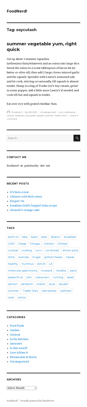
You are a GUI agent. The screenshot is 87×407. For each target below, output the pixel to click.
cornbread (52, 250)
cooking (27, 250)
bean (34, 236)
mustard (46, 270)
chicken (49, 243)
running (58, 277)
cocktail (13, 250)
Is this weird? (18, 348)
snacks (41, 284)
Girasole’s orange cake (25, 210)
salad (70, 277)
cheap (22, 243)
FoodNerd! (17, 11)
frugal (37, 257)
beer (44, 236)
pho (29, 277)
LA (50, 263)
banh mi (13, 236)
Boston (55, 236)
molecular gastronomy (22, 270)
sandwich (27, 284)
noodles (61, 270)
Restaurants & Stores (23, 357)
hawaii (70, 257)
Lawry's (10, 115)
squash (40, 115)
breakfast (70, 236)
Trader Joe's (60, 115)
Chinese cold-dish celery (26, 196)
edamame (69, 112)
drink (11, 257)
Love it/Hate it (19, 352)
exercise (23, 257)
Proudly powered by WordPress (37, 400)
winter (22, 297)
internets (16, 343)
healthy (13, 263)
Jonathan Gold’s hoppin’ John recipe (33, 205)
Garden (14, 330)
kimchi (41, 263)
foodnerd (17, 112)
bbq (24, 236)
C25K (11, 243)
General (15, 334)
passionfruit (15, 277)
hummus (27, 263)
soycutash (30, 115)
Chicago (35, 243)
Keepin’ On (17, 201)
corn (61, 112)
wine (11, 297)
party (73, 270)
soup (52, 284)
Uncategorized (48, 112)
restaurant (42, 277)
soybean (19, 115)
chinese (62, 243)
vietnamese (49, 290)
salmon (12, 284)
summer (49, 115)
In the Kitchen (19, 339)
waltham (65, 290)
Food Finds (17, 325)
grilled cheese (53, 257)
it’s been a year (19, 192)
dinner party (70, 250)
